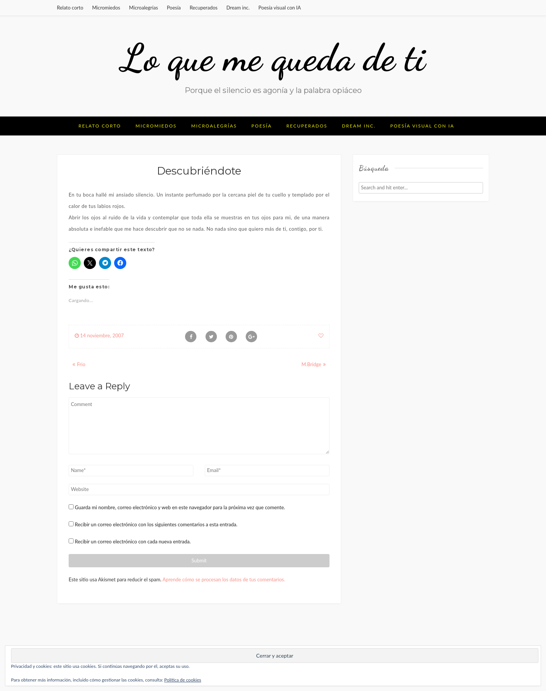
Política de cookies (182, 680)
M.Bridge (311, 364)
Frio (81, 364)
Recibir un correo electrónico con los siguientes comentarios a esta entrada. (156, 524)
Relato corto (70, 8)
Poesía (174, 8)
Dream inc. (237, 8)
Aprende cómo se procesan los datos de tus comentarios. (224, 579)
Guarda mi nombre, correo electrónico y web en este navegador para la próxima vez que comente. (180, 507)
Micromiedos (106, 8)
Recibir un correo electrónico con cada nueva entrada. (133, 541)
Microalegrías (143, 8)
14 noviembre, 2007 (99, 335)
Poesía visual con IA (280, 8)
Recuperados (204, 8)
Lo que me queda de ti (273, 57)
